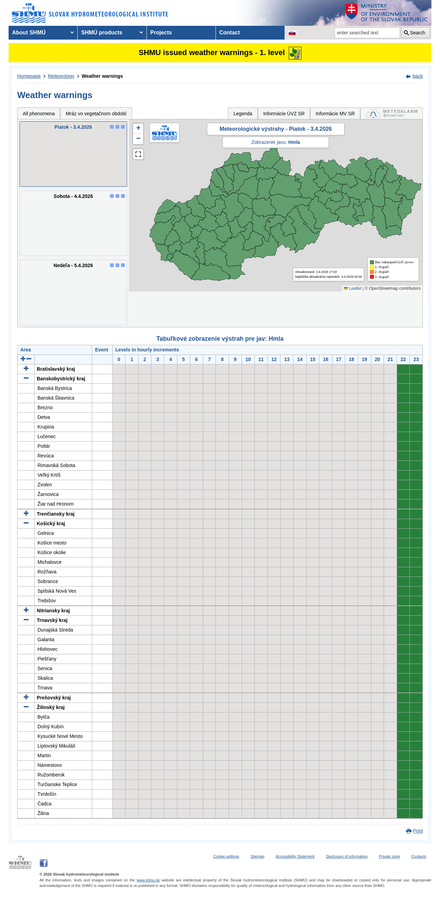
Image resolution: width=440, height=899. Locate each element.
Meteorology (61, 76)
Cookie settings (226, 856)
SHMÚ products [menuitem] (101, 32)
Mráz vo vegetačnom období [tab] (96, 113)
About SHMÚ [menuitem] (29, 32)
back (417, 76)
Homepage (29, 76)
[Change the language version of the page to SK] (292, 33)
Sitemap (257, 856)
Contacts (418, 856)
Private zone (389, 856)
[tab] (391, 113)
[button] (138, 129)
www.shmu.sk (148, 880)
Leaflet (352, 288)
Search (417, 32)
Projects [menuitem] (161, 32)
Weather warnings (102, 76)
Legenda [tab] (242, 113)
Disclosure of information (346, 856)
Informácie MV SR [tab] (335, 113)
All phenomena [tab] (39, 113)
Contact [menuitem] (229, 32)
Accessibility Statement (295, 856)
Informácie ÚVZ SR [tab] (284, 113)
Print (418, 831)
